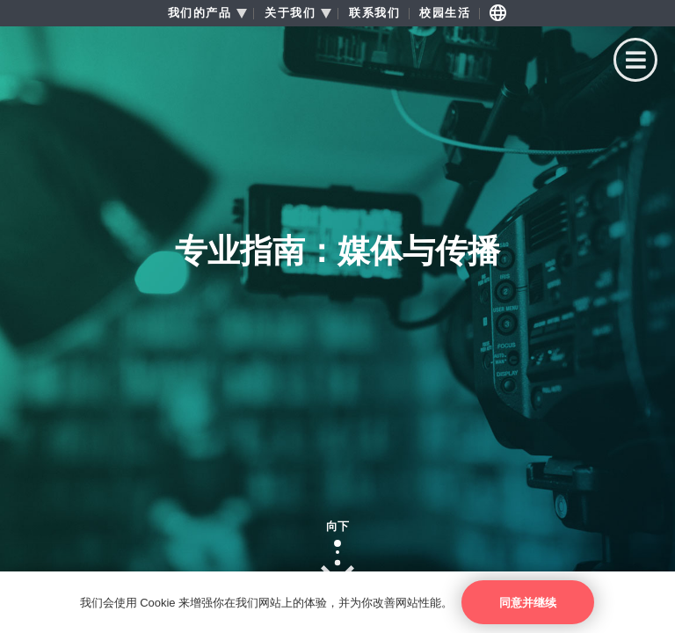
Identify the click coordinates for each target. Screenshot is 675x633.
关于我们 (290, 13)
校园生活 (444, 13)
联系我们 (374, 13)
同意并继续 (527, 602)
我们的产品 (200, 13)
